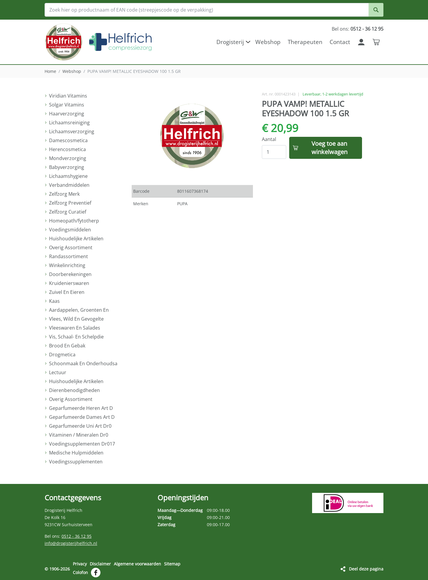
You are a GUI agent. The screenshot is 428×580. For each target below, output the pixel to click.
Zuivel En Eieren (66, 292)
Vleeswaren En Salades (74, 328)
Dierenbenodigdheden (74, 390)
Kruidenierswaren (69, 283)
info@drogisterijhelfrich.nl (71, 543)
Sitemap (172, 564)
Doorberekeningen (70, 274)
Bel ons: (357, 29)
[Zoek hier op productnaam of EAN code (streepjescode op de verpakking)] (214, 10)
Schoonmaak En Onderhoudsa (83, 363)
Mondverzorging (67, 158)
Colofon (80, 572)
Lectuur (57, 372)
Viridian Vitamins (68, 96)
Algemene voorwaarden (137, 564)
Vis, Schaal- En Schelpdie (76, 336)
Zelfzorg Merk (64, 194)
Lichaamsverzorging (71, 131)
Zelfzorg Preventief (70, 203)
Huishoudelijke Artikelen (76, 238)
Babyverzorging (66, 167)
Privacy (80, 564)
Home (50, 71)
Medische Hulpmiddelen (76, 452)
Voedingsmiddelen (70, 229)
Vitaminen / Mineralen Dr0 (78, 435)
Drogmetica (62, 354)
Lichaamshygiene (68, 176)
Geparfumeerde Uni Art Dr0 (80, 426)
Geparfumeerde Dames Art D (82, 417)
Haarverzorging (66, 113)
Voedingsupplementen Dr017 (82, 444)
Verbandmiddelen (69, 185)
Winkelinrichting (67, 265)
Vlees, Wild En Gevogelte (76, 319)
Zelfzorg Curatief (67, 212)
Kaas (54, 301)
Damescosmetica (68, 140)
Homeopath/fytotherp (74, 220)
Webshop (71, 71)
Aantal (269, 139)
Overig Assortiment (70, 247)
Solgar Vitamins (66, 104)
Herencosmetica (67, 149)
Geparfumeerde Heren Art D (81, 408)
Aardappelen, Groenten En (79, 310)
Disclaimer (100, 564)
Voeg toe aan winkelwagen (329, 147)
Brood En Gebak (67, 345)
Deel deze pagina (366, 568)
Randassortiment (68, 256)
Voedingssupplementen (76, 461)
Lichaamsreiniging (69, 122)
